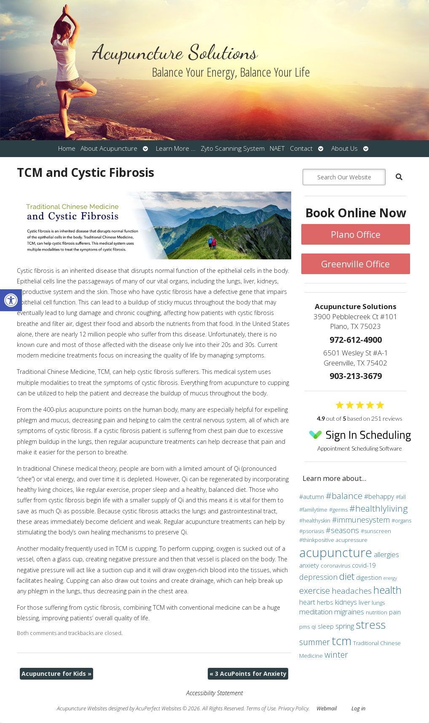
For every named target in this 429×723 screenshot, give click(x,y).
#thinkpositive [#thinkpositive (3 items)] (316, 540)
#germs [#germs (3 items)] (338, 509)
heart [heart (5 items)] (307, 602)
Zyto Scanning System (233, 148)
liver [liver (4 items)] (364, 602)
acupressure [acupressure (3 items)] (351, 540)
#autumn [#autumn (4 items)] (311, 497)
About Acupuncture (108, 148)
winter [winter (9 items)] (336, 654)
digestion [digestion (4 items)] (369, 578)
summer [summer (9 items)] (314, 642)
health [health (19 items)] (387, 590)
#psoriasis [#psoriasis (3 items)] (311, 531)
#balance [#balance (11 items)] (344, 496)
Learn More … (176, 148)
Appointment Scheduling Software (359, 438)
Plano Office (356, 234)
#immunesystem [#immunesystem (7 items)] (361, 520)
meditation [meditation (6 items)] (315, 611)
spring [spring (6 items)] (344, 626)
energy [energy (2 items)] (390, 578)
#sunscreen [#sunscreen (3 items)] (376, 531)
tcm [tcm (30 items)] (341, 640)
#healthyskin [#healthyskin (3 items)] (314, 520)
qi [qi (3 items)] (313, 626)
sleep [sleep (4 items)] (326, 626)
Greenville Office (355, 264)
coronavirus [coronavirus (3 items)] (335, 565)
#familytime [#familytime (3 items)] (313, 509)
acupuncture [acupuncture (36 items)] (335, 552)
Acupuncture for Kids (56, 674)
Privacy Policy (293, 708)
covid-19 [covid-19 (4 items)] (363, 565)
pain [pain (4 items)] (395, 612)
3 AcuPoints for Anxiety (248, 674)
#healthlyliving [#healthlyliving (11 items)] (378, 508)
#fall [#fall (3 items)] (401, 497)
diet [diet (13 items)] (346, 576)
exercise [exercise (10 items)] (314, 590)
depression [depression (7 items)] (318, 577)
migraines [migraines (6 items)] (349, 611)
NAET (277, 148)
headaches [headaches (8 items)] (352, 590)
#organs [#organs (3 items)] (401, 520)
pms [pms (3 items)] (304, 626)
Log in (358, 708)
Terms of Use (261, 708)
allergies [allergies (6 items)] (386, 554)
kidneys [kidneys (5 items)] (346, 602)
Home (66, 148)
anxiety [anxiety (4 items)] (309, 565)
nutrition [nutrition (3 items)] (376, 612)
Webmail (326, 708)
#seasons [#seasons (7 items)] (342, 530)
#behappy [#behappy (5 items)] (379, 496)
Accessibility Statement (214, 693)
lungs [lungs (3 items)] (378, 602)
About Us (344, 148)
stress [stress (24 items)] (371, 624)
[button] (11, 300)
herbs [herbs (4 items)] (325, 602)
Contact (301, 148)
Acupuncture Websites (82, 708)
